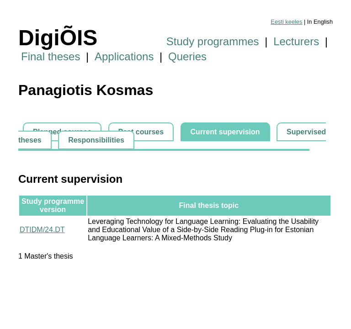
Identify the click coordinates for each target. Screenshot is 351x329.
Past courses (141, 132)
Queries (187, 56)
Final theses (50, 56)
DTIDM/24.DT (42, 229)
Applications (124, 56)
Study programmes (212, 41)
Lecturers (296, 41)
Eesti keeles (286, 21)
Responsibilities (96, 140)
